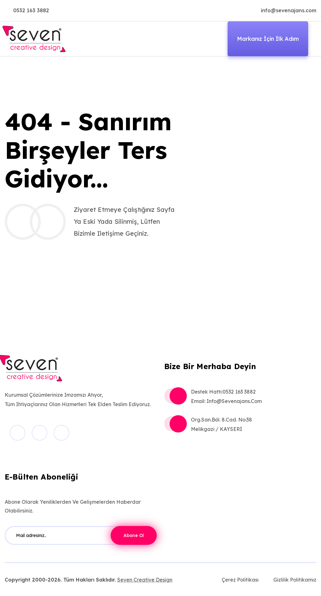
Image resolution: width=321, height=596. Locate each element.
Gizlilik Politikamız (294, 580)
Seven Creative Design (144, 580)
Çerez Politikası (240, 580)
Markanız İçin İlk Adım (268, 38)
